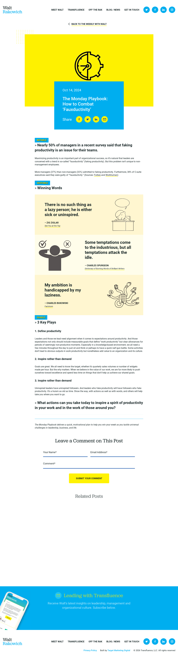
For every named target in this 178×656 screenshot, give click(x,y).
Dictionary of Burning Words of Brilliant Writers (104, 268)
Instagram (172, 10)
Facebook (155, 10)
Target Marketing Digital (118, 650)
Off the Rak (95, 9)
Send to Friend (104, 119)
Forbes (97, 175)
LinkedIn (163, 10)
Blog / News (113, 9)
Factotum (49, 306)
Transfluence (76, 9)
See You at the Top (52, 226)
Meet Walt (57, 9)
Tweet (87, 119)
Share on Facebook (79, 119)
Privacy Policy (90, 650)
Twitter (146, 10)
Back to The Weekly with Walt (89, 23)
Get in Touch (131, 9)
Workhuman (112, 175)
